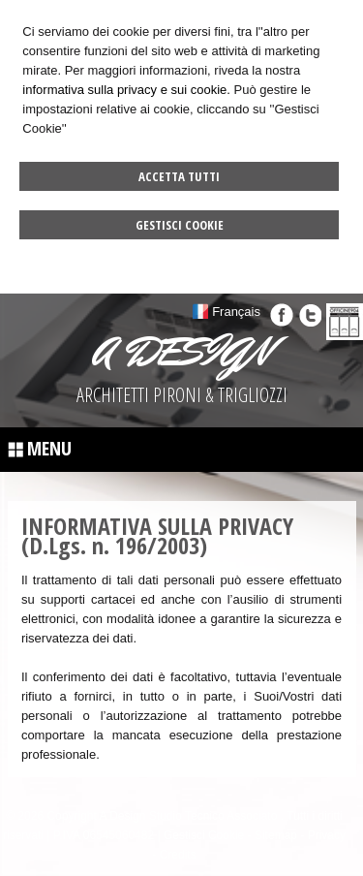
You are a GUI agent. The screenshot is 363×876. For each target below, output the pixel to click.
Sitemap (276, 835)
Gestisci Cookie (180, 225)
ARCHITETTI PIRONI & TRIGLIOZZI (181, 395)
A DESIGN (182, 352)
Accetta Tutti (179, 176)
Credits (178, 854)
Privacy (327, 835)
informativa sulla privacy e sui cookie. (126, 89)
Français (236, 311)
